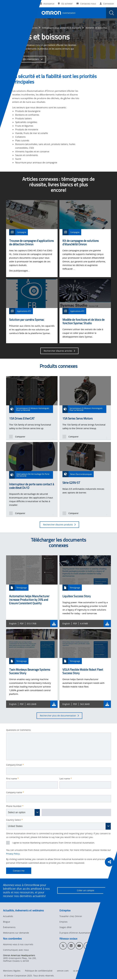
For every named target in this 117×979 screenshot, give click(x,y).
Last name (65, 778)
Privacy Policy (13, 853)
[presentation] (5, 12)
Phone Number (14, 806)
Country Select (14, 820)
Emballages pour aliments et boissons (61, 27)
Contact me (15, 871)
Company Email (15, 765)
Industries (32, 27)
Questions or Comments (18, 730)
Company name (15, 792)
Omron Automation (13, 27)
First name (12, 778)
